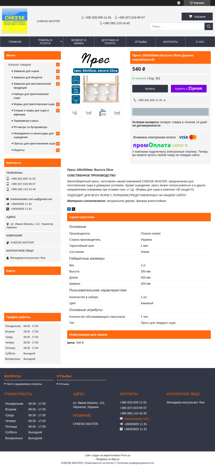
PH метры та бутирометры (30, 127)
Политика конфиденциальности (135, 463)
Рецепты (19, 150)
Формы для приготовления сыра (34, 104)
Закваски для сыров (26, 71)
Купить (150, 88)
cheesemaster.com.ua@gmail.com (31, 199)
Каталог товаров (19, 64)
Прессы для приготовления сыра (34, 143)
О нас (200, 41)
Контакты (170, 41)
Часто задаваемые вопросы (24, 384)
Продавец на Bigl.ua (107, 459)
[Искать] (209, 26)
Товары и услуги (45, 42)
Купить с (188, 89)
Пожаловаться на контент (100, 463)
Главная (15, 41)
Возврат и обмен (78, 42)
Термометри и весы (26, 120)
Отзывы (141, 41)
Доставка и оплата (110, 42)
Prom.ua (125, 455)
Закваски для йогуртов (28, 77)
